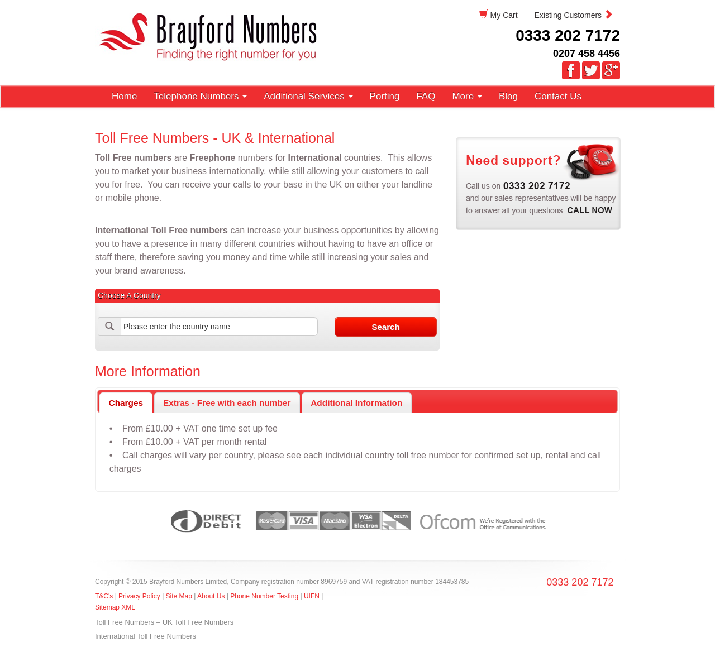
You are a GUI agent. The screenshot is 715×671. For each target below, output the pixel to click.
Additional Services (308, 96)
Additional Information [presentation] (356, 403)
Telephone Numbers (200, 96)
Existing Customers (574, 15)
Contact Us (558, 96)
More (467, 96)
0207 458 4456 (586, 53)
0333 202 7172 (568, 35)
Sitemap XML (115, 607)
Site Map (179, 596)
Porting (385, 96)
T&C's (104, 596)
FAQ (425, 96)
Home (124, 96)
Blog (508, 96)
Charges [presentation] (126, 403)
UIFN (312, 596)
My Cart (498, 15)
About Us (211, 596)
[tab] (125, 402)
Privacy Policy (140, 596)
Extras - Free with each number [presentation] (226, 403)
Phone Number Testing (264, 596)
